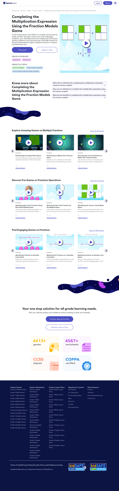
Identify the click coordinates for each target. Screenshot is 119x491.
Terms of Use (16, 465)
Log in (98, 3)
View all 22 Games (97, 131)
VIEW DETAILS (20, 168)
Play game (22, 50)
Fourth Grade (37, 11)
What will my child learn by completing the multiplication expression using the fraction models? (79, 84)
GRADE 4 (16, 60)
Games (23, 11)
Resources (15, 11)
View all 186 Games (96, 230)
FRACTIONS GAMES (34, 68)
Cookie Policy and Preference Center (48, 465)
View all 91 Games (97, 181)
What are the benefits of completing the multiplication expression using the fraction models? (79, 96)
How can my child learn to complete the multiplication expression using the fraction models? (79, 90)
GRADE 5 (26, 60)
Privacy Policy (27, 465)
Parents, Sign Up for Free (59, 319)
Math (29, 11)
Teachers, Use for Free (59, 327)
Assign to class (46, 50)
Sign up (107, 3)
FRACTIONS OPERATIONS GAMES (26, 71)
